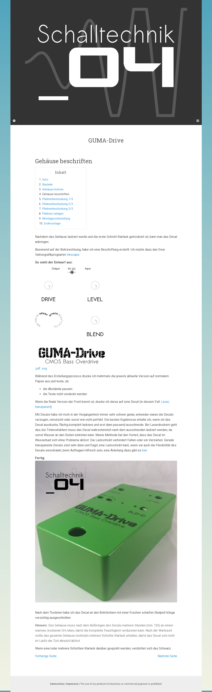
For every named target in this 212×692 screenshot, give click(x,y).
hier (144, 450)
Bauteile (47, 184)
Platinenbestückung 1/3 (57, 199)
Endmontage (52, 223)
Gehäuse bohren (53, 189)
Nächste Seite (167, 656)
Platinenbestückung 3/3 (57, 208)
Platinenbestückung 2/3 (57, 204)
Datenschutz (57, 684)
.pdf (37, 368)
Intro (45, 179)
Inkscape (73, 255)
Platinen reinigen (53, 213)
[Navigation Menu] (198, 121)
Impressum (72, 684)
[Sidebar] (14, 121)
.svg (44, 368)
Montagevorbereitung (56, 218)
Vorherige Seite (46, 656)
